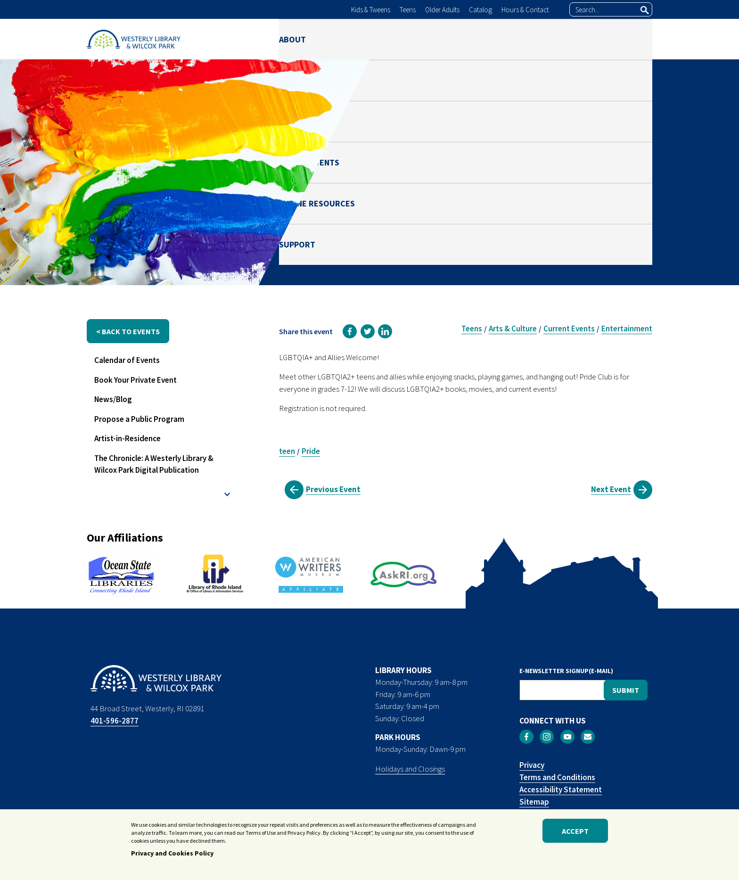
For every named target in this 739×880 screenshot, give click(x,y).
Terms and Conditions (557, 777)
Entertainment (626, 328)
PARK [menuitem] (396, 38)
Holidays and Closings (410, 769)
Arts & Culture (513, 328)
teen (287, 451)
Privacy (531, 765)
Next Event (611, 489)
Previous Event (333, 489)
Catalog (480, 9)
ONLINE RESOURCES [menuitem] (553, 38)
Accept (575, 833)
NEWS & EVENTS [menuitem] (460, 38)
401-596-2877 (114, 721)
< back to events (128, 331)
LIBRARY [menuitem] (345, 38)
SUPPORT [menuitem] (634, 38)
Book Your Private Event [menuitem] (135, 380)
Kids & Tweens (370, 9)
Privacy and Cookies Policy (172, 855)
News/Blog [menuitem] (113, 399)
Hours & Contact (525, 9)
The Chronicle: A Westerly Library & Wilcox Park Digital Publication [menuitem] (153, 464)
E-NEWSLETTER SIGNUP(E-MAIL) (566, 670)
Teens (408, 9)
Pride (311, 451)
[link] (350, 331)
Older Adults (442, 9)
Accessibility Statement (560, 789)
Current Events (569, 328)
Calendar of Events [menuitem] (127, 360)
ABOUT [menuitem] (292, 38)
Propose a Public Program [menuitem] (139, 419)
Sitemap (534, 802)
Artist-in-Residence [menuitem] (127, 438)
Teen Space (577, 203)
